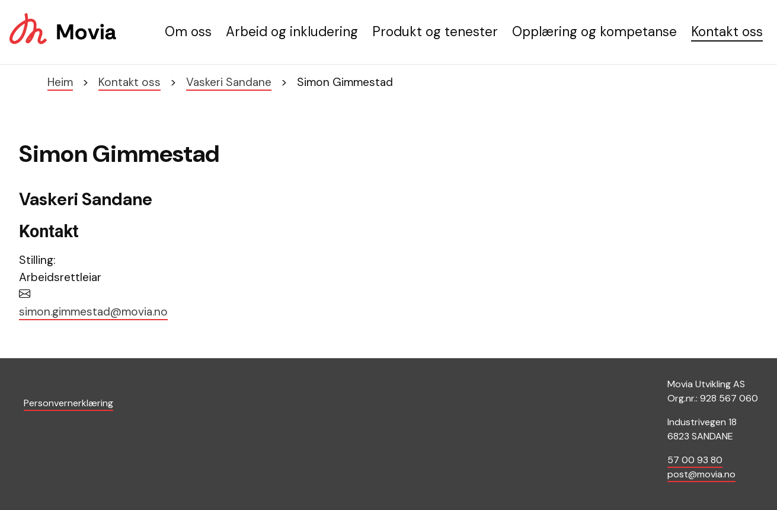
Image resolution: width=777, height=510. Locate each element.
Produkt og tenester (435, 31)
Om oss (188, 31)
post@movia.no (701, 474)
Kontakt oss (727, 31)
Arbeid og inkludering (292, 31)
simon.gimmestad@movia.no (93, 311)
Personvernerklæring (68, 403)
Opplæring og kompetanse (594, 31)
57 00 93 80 (694, 460)
